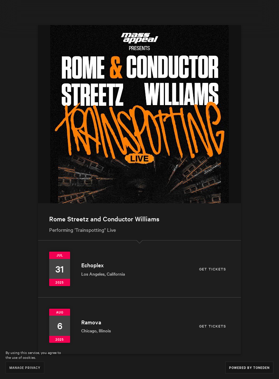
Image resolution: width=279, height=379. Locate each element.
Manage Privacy (24, 367)
